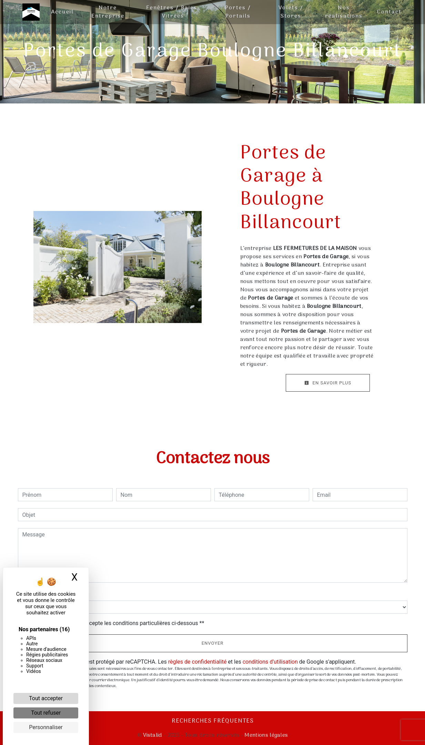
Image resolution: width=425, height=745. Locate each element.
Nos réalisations (344, 12)
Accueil (62, 12)
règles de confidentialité (197, 661)
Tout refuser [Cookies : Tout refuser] (46, 712)
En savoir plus (327, 382)
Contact (389, 12)
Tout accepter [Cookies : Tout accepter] (46, 698)
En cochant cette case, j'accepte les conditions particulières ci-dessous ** (114, 623)
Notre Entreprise (107, 12)
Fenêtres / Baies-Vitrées (173, 12)
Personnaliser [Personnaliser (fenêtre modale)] (46, 727)
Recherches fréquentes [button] (213, 721)
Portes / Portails (238, 12)
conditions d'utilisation (270, 661)
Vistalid (152, 735)
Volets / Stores (291, 12)
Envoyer (213, 643)
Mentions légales (265, 735)
